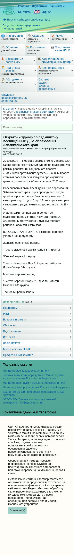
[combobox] (37, 127)
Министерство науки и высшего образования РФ (34, 382)
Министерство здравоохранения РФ (26, 370)
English (43, 12)
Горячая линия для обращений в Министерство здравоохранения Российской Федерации (33, 377)
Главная (23, 6)
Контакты (24, 11)
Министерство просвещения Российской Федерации (36, 387)
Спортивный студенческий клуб (33, 111)
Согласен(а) (17, 510)
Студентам (39, 6)
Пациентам (56, 6)
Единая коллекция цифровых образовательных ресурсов (33, 393)
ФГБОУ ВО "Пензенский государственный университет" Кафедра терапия (29, 401)
